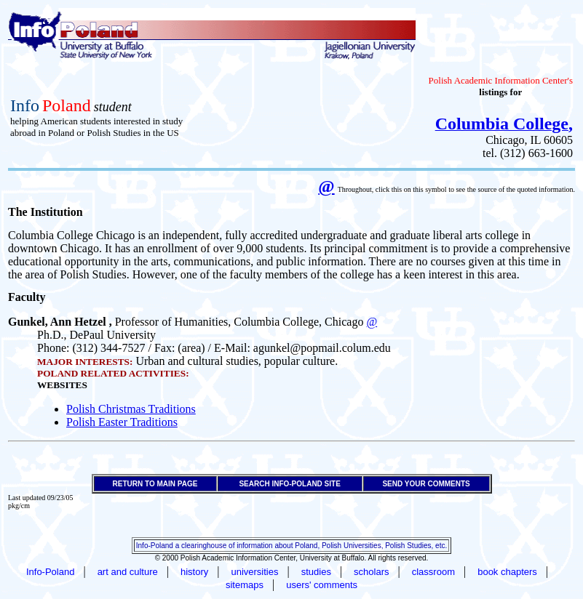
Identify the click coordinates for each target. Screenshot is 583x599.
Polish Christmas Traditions (131, 409)
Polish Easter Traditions (122, 422)
